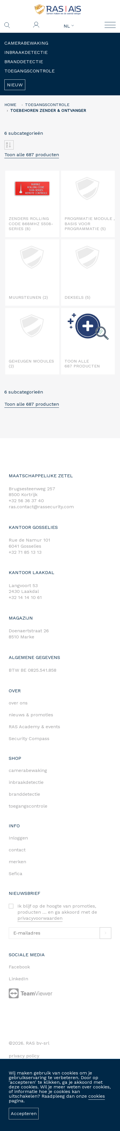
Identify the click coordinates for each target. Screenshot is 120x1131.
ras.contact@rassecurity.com (41, 506)
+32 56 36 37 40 (26, 500)
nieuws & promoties (31, 714)
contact (17, 850)
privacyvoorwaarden (39, 918)
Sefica (15, 873)
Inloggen (18, 838)
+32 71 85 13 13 (25, 552)
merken (17, 861)
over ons (18, 703)
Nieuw (15, 85)
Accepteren (24, 1113)
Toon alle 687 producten (31, 154)
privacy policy (24, 1056)
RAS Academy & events (34, 726)
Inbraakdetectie (26, 52)
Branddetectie (23, 61)
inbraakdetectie (26, 782)
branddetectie (24, 794)
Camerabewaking (26, 43)
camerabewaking (28, 770)
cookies (96, 1096)
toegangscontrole (28, 806)
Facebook (19, 967)
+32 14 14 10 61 (25, 597)
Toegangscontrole (29, 71)
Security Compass (29, 738)
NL (69, 26)
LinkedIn (18, 978)
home (10, 104)
